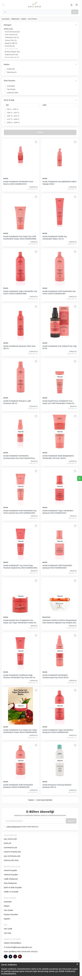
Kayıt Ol (71, 821)
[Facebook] (6, 956)
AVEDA (23, 19)
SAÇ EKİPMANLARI (12, 856)
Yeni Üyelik (8, 929)
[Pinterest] (20, 956)
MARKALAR (15, 19)
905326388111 (15, 943)
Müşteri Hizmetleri (11, 914)
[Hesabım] (71, 4)
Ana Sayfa (5, 19)
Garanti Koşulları (10, 870)
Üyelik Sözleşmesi (11, 879)
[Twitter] (10, 956)
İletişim (7, 906)
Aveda (6, 178)
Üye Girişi (7, 933)
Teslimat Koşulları (11, 875)
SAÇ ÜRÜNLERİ (10, 839)
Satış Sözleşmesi (10, 883)
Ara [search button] (74, 12)
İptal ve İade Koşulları (13, 887)
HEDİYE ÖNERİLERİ (12, 852)
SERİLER (7, 843)
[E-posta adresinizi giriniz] (40, 821)
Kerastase (46, 617)
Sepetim (7, 919)
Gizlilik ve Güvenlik (11, 892)
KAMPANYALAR (10, 848)
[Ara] (40, 11)
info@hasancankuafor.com (21, 947)
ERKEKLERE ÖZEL (11, 860)
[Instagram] (15, 956)
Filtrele (40, 132)
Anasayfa (8, 902)
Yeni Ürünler (8, 910)
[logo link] (39, 5)
